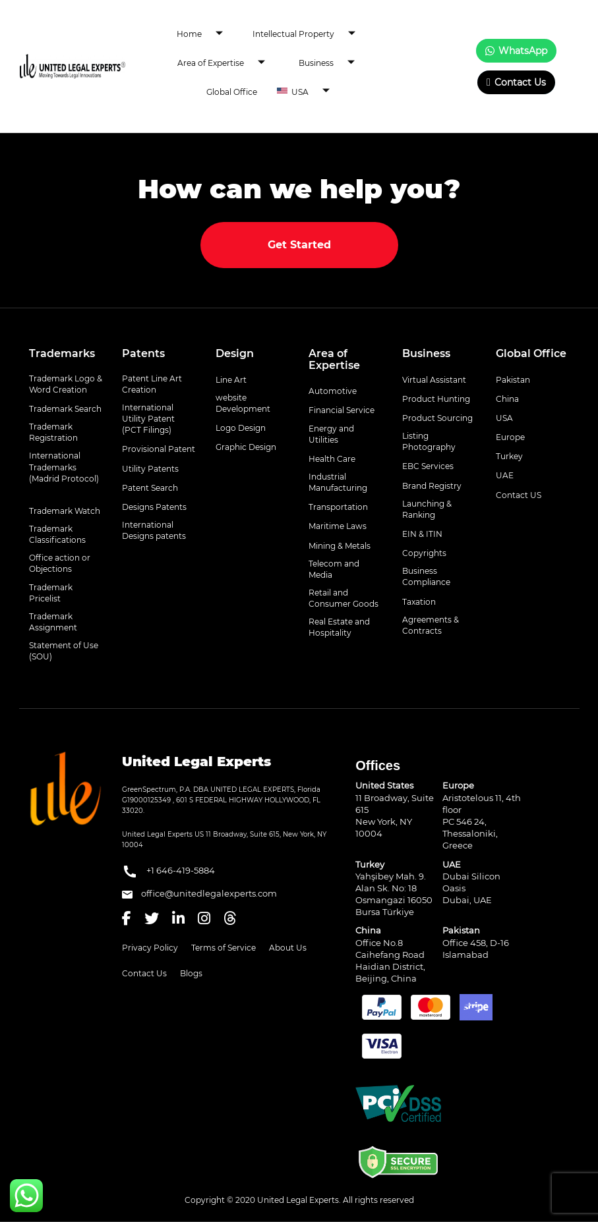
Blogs (191, 973)
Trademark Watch (64, 511)
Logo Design (241, 428)
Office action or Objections (59, 563)
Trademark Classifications (57, 534)
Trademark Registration (53, 432)
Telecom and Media (334, 569)
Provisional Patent (158, 449)
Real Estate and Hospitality (339, 627)
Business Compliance (426, 576)
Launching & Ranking (427, 509)
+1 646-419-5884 (168, 871)
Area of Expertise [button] (334, 359)
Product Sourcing (437, 418)
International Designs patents (154, 530)
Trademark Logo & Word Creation (65, 384)
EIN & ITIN (422, 534)
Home (205, 34)
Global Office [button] (531, 353)
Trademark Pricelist (51, 592)
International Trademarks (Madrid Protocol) (64, 467)
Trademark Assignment (53, 621)
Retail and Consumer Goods (343, 598)
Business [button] (426, 353)
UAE (505, 475)
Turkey (509, 456)
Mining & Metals (340, 546)
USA (315, 91)
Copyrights (424, 553)
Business (332, 63)
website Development (243, 403)
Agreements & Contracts (430, 625)
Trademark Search (65, 409)
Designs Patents (154, 507)
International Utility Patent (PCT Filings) (148, 419)
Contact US (518, 495)
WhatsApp (516, 51)
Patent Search (150, 488)
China (507, 399)
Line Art (231, 380)
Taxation (419, 602)
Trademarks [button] (62, 353)
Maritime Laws (338, 526)
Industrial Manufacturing (338, 482)
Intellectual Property (309, 34)
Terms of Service (223, 948)
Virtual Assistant (434, 380)
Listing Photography (429, 441)
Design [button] (235, 353)
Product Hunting (436, 399)
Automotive (333, 391)
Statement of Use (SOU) (63, 650)
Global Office (231, 92)
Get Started (299, 244)
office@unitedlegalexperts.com (199, 893)
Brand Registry (432, 486)
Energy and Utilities (331, 434)
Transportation (338, 507)
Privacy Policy (150, 948)
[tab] (66, 354)
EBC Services (428, 466)
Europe (510, 437)
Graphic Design (246, 447)
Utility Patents (150, 469)
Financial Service (341, 410)
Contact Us (516, 82)
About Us (288, 948)
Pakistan (513, 380)
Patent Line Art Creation (152, 384)
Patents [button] (143, 353)
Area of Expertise (226, 63)
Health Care (332, 459)
